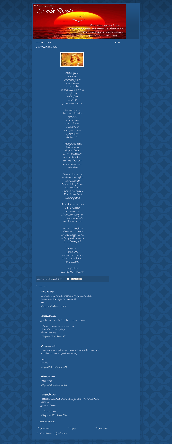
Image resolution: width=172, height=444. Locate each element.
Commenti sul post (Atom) (56, 433)
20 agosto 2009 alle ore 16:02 (54, 306)
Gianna (44, 377)
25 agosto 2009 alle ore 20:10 (54, 385)
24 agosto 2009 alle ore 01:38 (54, 367)
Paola (43, 292)
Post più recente (43, 428)
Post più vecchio (101, 428)
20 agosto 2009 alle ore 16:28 (54, 337)
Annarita (44, 346)
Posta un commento (47, 422)
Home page (72, 428)
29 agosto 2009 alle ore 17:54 (54, 415)
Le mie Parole (54, 12)
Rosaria (44, 316)
